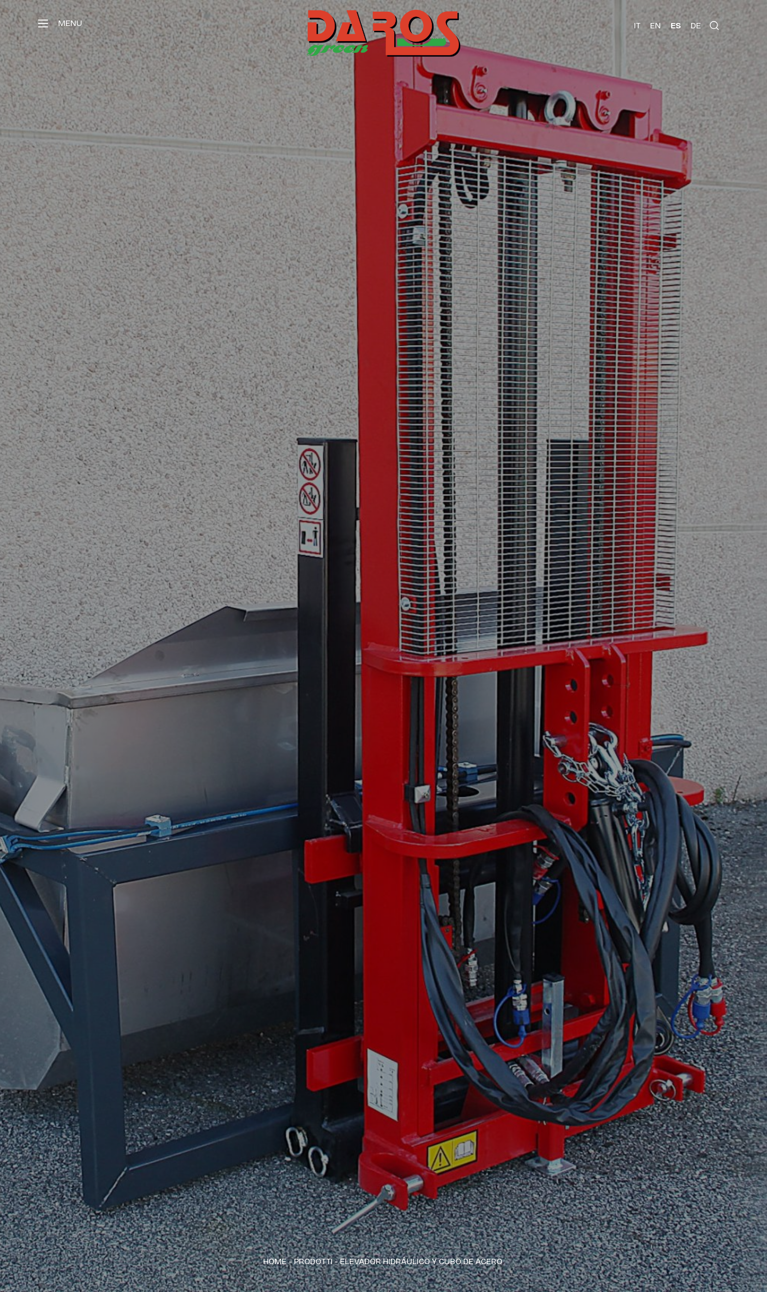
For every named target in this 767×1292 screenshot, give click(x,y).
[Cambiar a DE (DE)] (696, 26)
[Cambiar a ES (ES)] (676, 26)
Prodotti (313, 1261)
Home (275, 1261)
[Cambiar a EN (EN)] (655, 26)
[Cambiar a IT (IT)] (637, 26)
